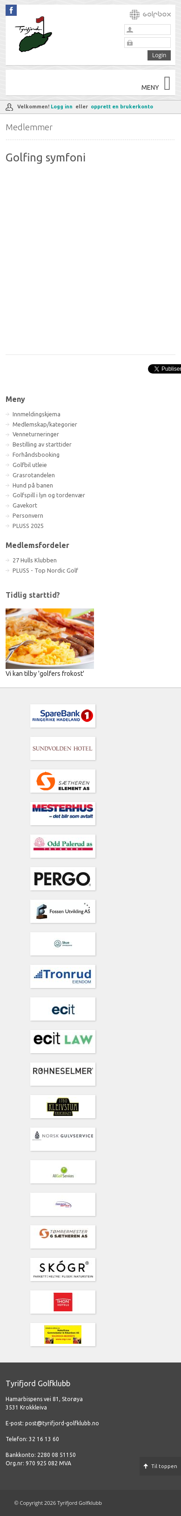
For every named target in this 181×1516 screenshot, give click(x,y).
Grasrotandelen (34, 475)
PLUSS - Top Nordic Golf (45, 570)
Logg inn (62, 106)
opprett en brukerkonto (122, 106)
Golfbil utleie (30, 464)
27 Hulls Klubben (35, 560)
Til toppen (164, 1466)
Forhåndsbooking (36, 454)
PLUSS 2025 (28, 525)
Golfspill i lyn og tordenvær (49, 495)
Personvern (28, 515)
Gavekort (25, 505)
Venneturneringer (36, 434)
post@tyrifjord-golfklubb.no (62, 1423)
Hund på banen (33, 485)
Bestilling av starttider (42, 444)
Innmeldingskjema (36, 414)
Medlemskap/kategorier (45, 424)
